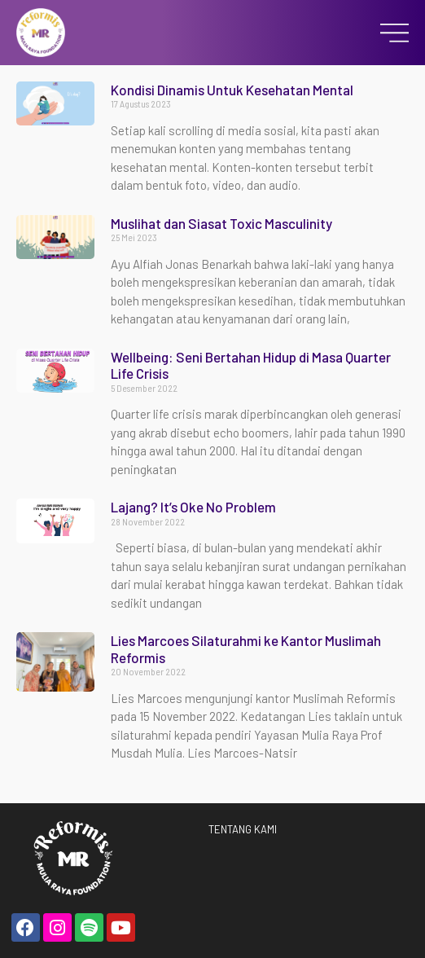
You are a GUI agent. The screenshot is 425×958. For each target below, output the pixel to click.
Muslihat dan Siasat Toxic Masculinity (221, 223)
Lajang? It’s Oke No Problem (193, 507)
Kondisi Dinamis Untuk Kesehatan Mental (232, 89)
